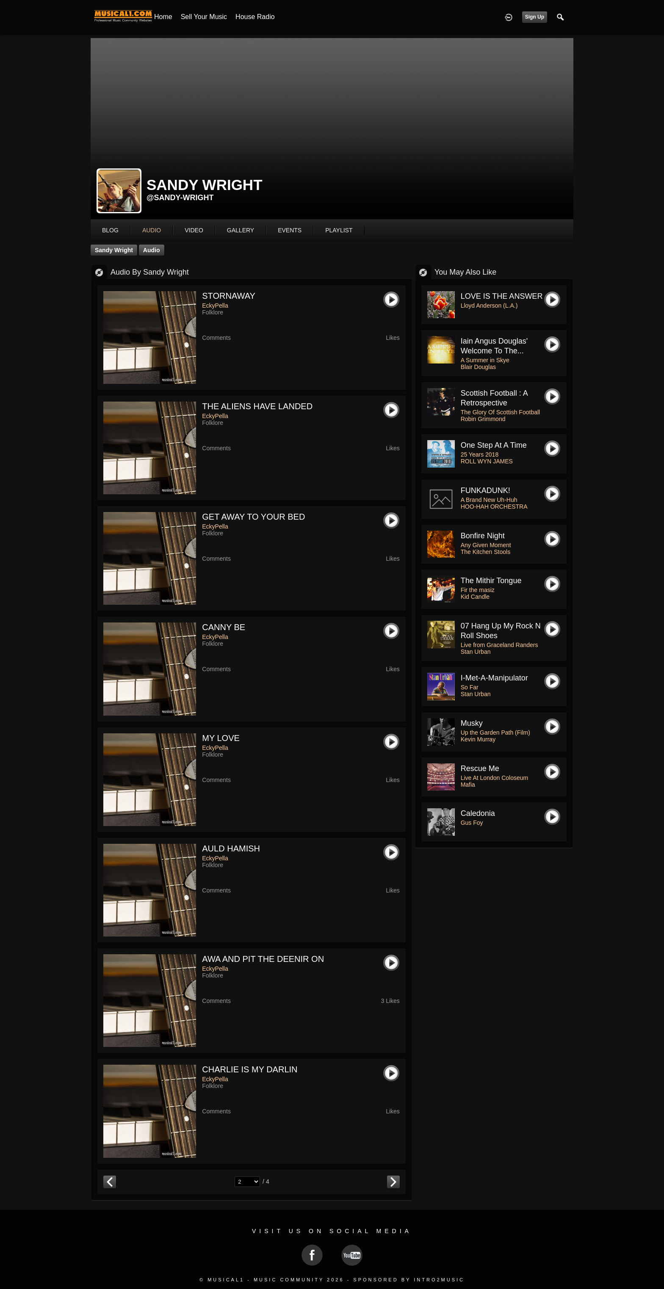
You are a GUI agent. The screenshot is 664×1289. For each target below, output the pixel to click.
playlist (338, 230)
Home (163, 16)
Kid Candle (475, 596)
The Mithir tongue (491, 580)
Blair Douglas (478, 367)
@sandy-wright (180, 197)
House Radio (255, 16)
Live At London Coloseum (494, 777)
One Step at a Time (494, 445)
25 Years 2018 (480, 454)
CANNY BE (223, 627)
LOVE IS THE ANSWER (502, 296)
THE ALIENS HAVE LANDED (257, 406)
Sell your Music (204, 16)
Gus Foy (472, 822)
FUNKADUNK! (485, 490)
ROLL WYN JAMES (487, 461)
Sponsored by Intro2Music (409, 1279)
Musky (472, 723)
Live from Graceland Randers (499, 645)
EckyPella (215, 305)
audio (151, 230)
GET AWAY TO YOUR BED (253, 516)
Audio (151, 250)
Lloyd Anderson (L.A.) (489, 305)
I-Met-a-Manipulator (494, 678)
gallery (240, 230)
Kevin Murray (478, 739)
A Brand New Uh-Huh (489, 499)
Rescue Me (480, 768)
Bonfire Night (483, 536)
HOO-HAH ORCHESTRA (494, 506)
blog (110, 230)
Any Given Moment (486, 545)
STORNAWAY (228, 295)
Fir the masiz (478, 590)
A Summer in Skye (485, 360)
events (290, 230)
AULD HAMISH (231, 848)
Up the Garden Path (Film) (495, 732)
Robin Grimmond (483, 419)
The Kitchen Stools (486, 551)
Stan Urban (476, 651)
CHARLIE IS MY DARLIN (249, 1069)
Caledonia (478, 813)
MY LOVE (221, 738)
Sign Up (534, 17)
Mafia (468, 784)
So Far (470, 687)
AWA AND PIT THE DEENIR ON (263, 959)
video (194, 230)
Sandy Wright (114, 250)
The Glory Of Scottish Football (500, 412)
